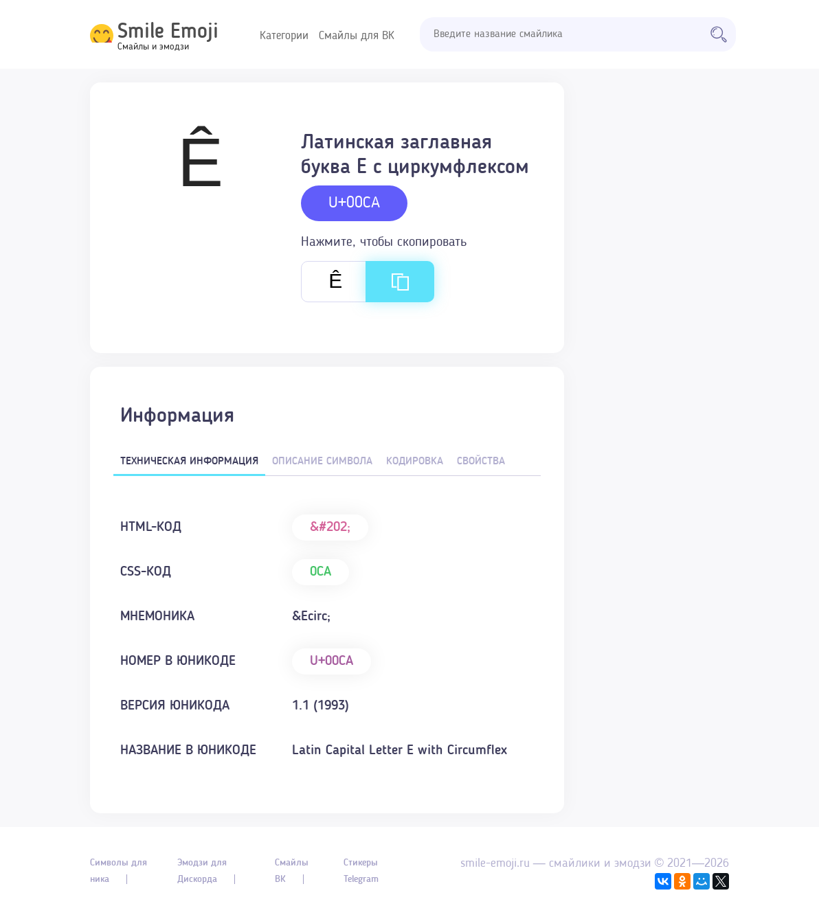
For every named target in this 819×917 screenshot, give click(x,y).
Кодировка (414, 461)
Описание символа (322, 461)
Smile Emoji (167, 32)
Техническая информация (189, 461)
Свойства (481, 461)
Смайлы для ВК (356, 36)
